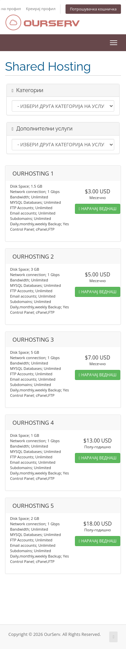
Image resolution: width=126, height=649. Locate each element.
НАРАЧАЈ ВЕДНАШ (97, 209)
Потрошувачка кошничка (93, 8)
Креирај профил (40, 8)
